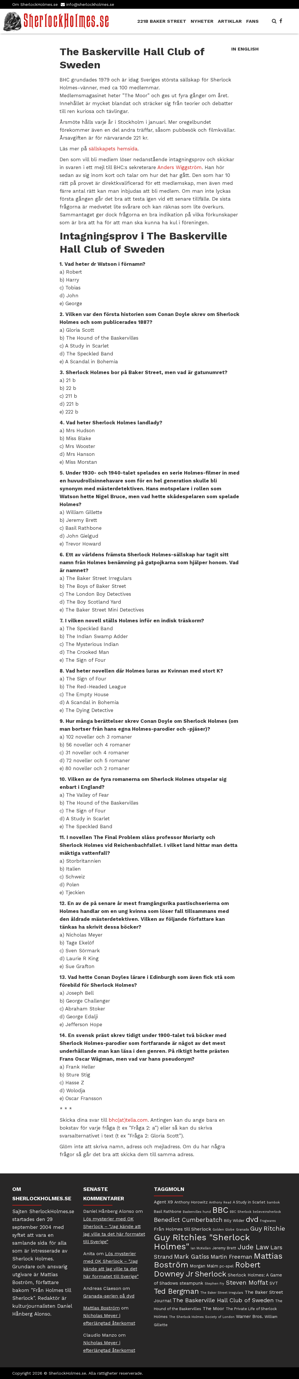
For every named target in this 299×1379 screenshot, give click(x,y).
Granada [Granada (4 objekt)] (242, 1230)
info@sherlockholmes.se (90, 4)
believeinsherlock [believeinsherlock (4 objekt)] (267, 1212)
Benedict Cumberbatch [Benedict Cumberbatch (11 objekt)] (188, 1219)
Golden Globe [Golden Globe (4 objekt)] (223, 1230)
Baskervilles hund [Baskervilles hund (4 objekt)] (197, 1212)
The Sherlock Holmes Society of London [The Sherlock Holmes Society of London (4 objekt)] (201, 1317)
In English (245, 49)
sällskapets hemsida (113, 149)
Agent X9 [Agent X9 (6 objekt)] (163, 1202)
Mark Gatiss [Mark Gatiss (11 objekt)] (191, 1256)
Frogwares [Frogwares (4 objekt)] (268, 1221)
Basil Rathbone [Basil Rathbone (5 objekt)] (167, 1211)
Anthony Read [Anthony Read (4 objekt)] (220, 1202)
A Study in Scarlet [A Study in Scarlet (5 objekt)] (249, 1202)
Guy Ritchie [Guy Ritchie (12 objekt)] (267, 1228)
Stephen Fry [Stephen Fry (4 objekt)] (214, 1284)
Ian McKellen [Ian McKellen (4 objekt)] (201, 1248)
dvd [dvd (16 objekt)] (252, 1219)
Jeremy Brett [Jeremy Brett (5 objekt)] (224, 1248)
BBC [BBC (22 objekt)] (220, 1210)
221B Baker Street (161, 21)
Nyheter (202, 21)
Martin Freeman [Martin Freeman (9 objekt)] (231, 1257)
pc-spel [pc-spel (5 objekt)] (227, 1266)
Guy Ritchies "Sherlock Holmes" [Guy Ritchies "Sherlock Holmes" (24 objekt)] (202, 1241)
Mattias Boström (101, 1308)
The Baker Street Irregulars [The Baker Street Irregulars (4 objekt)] (221, 1293)
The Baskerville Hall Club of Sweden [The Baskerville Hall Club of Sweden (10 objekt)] (223, 1300)
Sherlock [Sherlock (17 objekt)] (210, 1273)
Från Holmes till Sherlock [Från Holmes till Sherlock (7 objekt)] (182, 1229)
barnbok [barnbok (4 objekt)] (273, 1202)
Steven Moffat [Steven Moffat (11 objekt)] (247, 1282)
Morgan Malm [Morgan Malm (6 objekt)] (204, 1266)
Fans (252, 21)
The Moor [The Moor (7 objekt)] (213, 1308)
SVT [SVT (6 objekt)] (274, 1283)
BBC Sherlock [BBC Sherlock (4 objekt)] (240, 1212)
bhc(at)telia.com (128, 1120)
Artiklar (230, 21)
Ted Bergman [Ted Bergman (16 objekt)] (176, 1291)
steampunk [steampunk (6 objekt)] (191, 1283)
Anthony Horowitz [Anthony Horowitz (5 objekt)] (191, 1202)
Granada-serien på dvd (109, 1296)
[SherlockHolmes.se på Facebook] (280, 20)
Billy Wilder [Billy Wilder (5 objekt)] (234, 1220)
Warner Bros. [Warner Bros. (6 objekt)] (249, 1316)
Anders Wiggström (179, 167)
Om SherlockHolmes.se (35, 4)
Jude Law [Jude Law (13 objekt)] (253, 1247)
